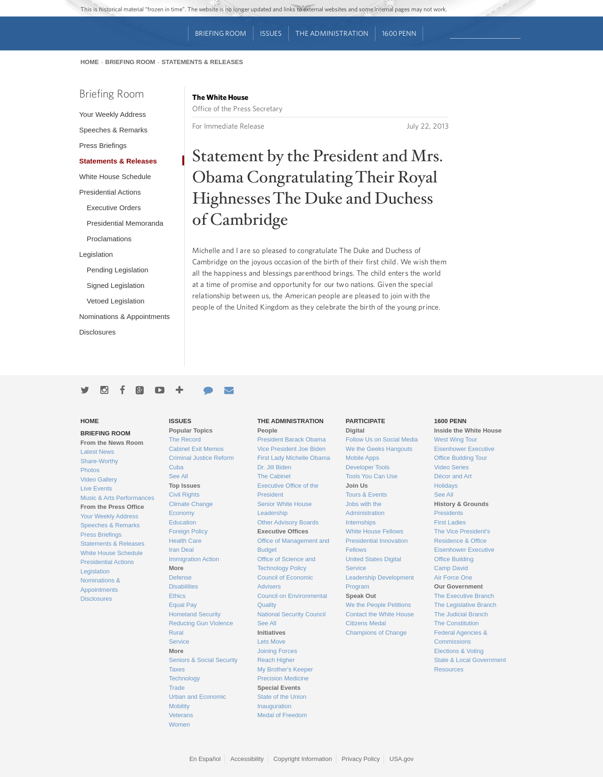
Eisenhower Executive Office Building (464, 554)
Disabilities (183, 586)
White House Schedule (115, 176)
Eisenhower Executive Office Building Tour (464, 453)
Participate (365, 421)
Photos (90, 470)
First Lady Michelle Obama (293, 457)
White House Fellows (374, 531)
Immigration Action (194, 559)
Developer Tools (368, 467)
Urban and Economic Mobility (197, 701)
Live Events (96, 488)
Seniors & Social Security (203, 659)
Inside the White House (468, 430)
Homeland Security (194, 614)
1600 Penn (399, 33)
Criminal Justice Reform (201, 457)
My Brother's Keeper (285, 669)
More (176, 568)
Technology (184, 678)
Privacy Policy (361, 758)
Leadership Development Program (380, 582)
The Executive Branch (464, 595)
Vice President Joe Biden (291, 448)
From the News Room (112, 442)
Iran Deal (181, 549)
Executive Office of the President (287, 490)
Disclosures (97, 332)
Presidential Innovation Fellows (377, 545)
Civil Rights (184, 494)
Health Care (185, 540)
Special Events (279, 687)
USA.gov (402, 758)
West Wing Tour (455, 439)
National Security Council (291, 614)
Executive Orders (114, 208)
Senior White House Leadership (284, 508)
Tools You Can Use (372, 476)
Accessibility (247, 758)
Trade (176, 687)
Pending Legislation (117, 270)
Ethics (177, 595)
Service (179, 641)
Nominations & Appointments (124, 316)
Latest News (97, 451)
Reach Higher (276, 659)
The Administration (331, 33)
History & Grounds (461, 503)
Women (179, 724)
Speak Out (361, 595)
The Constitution (456, 623)
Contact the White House (380, 614)
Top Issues (184, 485)
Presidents (448, 512)
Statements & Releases (202, 61)
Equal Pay (182, 604)
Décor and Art (453, 476)
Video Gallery (99, 479)
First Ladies (450, 522)
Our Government (458, 586)
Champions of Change (376, 632)
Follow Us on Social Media (382, 439)
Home (90, 61)
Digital (355, 430)
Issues (271, 33)
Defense (180, 577)
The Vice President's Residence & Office (462, 536)
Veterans (181, 715)
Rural (176, 632)
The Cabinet (274, 476)
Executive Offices (282, 531)
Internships (361, 522)
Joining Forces (277, 650)
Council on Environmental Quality (292, 600)
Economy (181, 512)
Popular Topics (190, 430)
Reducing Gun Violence (201, 623)
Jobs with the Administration (365, 508)
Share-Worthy (99, 461)
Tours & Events (366, 494)
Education (182, 522)
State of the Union (281, 696)
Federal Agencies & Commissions (461, 637)
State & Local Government (470, 659)
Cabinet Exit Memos (196, 448)
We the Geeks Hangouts (379, 448)
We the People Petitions (378, 604)
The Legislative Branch (465, 604)
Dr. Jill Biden (274, 467)
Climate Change (190, 503)
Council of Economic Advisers (285, 582)
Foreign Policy (188, 531)
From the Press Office (112, 506)
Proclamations (109, 239)
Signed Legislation (116, 285)
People (267, 430)
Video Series (451, 467)
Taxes (177, 669)
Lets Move (271, 641)
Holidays (446, 485)
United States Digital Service (373, 564)
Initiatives (271, 632)
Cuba (176, 467)
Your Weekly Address (112, 114)
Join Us (357, 485)
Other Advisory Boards (287, 522)
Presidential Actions (110, 192)
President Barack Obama (291, 439)
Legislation (96, 254)
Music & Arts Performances (118, 497)
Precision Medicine (283, 678)
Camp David (451, 568)
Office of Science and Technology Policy (286, 564)
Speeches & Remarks (113, 130)
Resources (449, 669)
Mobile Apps (362, 457)
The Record (185, 439)
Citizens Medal (366, 623)
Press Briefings (103, 145)
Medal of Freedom (282, 715)
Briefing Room (220, 33)
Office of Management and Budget (293, 545)
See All (178, 476)
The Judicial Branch (461, 614)
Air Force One (453, 577)
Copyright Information (302, 758)
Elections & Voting (459, 650)
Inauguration (274, 706)
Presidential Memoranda (125, 223)
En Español (205, 758)
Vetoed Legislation (116, 301)
